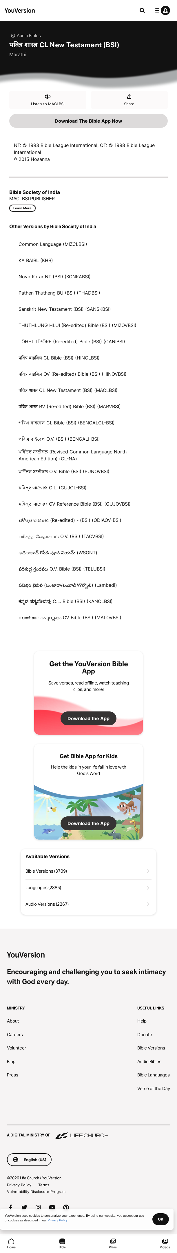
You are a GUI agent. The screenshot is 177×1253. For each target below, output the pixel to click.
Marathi (17, 54)
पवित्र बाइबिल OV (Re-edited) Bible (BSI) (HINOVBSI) (73, 374)
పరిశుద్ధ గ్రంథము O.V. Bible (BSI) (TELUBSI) (62, 569)
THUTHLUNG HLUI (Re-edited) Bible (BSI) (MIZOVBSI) (77, 325)
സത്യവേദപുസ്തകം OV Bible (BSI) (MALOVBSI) (70, 617)
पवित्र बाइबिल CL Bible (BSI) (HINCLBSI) (59, 358)
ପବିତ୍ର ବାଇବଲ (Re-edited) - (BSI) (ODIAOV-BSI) (70, 520)
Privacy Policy (19, 1185)
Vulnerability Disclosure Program (36, 1191)
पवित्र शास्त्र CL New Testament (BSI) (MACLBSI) (68, 390)
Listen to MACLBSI (47, 99)
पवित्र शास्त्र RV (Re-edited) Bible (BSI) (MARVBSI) (70, 406)
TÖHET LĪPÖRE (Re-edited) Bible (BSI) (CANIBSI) (72, 341)
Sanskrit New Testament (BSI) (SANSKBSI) (65, 309)
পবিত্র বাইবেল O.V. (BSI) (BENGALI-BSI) (59, 439)
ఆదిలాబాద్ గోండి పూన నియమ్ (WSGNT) (58, 552)
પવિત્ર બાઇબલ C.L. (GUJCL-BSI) (53, 488)
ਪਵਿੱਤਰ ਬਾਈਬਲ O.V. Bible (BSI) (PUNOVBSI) (64, 471)
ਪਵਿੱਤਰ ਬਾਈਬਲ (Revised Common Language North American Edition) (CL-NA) (73, 455)
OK (160, 1219)
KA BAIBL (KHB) (36, 260)
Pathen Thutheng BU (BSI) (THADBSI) (59, 293)
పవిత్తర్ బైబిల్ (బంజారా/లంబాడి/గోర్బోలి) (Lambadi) (68, 585)
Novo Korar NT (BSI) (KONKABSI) (55, 276)
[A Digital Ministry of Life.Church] (88, 1132)
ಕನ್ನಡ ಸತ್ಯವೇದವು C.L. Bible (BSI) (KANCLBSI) (66, 601)
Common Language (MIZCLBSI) (53, 244)
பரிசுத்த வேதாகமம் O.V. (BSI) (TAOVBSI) (61, 536)
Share (129, 99)
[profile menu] (161, 10)
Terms (43, 1185)
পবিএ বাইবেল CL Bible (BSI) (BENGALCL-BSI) (67, 423)
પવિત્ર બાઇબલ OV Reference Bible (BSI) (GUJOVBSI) (75, 504)
